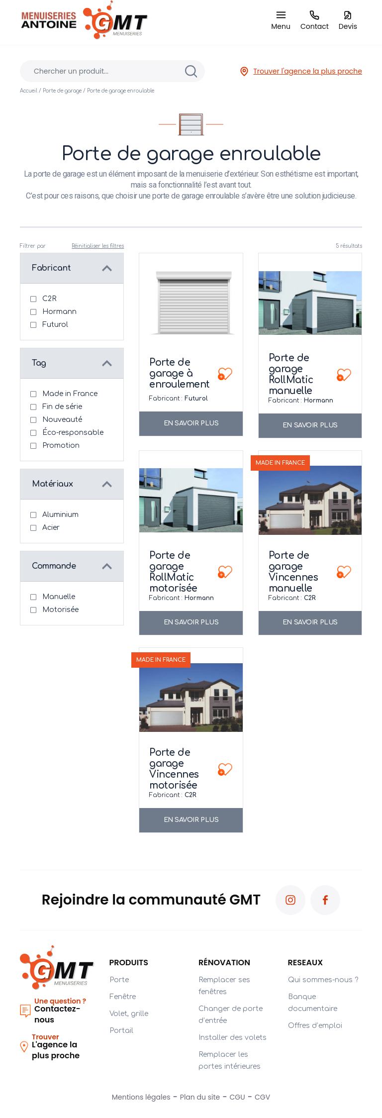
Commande (54, 566)
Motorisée (60, 609)
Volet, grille (128, 1013)
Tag (39, 363)
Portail (121, 1030)
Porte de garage (62, 91)
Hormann (59, 311)
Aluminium (60, 514)
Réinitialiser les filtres (98, 246)
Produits (129, 962)
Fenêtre (122, 997)
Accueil (28, 91)
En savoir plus (191, 423)
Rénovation (224, 962)
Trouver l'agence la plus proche (300, 71)
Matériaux (52, 484)
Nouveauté (62, 419)
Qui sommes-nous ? (323, 980)
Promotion (61, 445)
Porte (119, 980)
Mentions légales (141, 1097)
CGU (237, 1097)
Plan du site (200, 1097)
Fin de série (62, 406)
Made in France (69, 394)
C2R (49, 299)
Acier (51, 527)
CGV (262, 1097)
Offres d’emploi (315, 1025)
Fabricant (51, 268)
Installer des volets (232, 1037)
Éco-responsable (72, 432)
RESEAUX (305, 962)
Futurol (55, 324)
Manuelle (58, 597)
